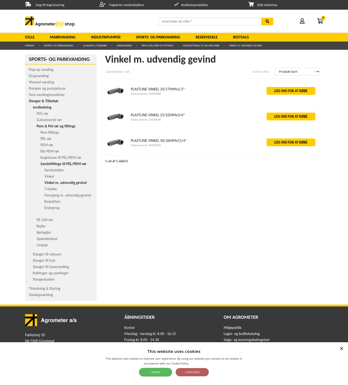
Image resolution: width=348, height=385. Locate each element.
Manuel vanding (41, 82)
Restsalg (241, 37)
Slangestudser (44, 279)
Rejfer (41, 226)
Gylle (30, 37)
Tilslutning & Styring (44, 288)
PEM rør (47, 145)
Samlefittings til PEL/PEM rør (201, 45)
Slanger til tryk (44, 260)
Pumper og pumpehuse (47, 88)
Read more (197, 363)
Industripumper (105, 37)
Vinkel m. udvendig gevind (245, 45)
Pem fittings (50, 132)
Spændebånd (47, 238)
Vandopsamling (41, 294)
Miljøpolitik (232, 327)
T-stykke (50, 189)
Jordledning (124, 45)
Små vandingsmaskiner (47, 94)
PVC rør (43, 113)
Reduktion (52, 201)
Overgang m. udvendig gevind (67, 195)
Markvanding (62, 37)
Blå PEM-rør (50, 151)
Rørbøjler (44, 232)
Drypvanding (39, 75)
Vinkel (49, 176)
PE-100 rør (45, 220)
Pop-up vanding (41, 69)
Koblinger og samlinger (51, 273)
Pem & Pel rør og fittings (157, 45)
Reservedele (207, 37)
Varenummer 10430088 (146, 93)
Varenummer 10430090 (146, 119)
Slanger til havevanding (51, 266)
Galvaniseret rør (49, 119)
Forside (29, 45)
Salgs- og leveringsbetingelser (247, 339)
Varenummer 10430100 (146, 145)
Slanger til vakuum (47, 254)
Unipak (42, 245)
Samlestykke (54, 170)
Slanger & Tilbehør (95, 45)
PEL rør (46, 138)
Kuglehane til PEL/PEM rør (61, 157)
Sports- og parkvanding (158, 37)
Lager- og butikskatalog (242, 333)
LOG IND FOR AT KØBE (291, 91)
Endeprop (52, 207)
